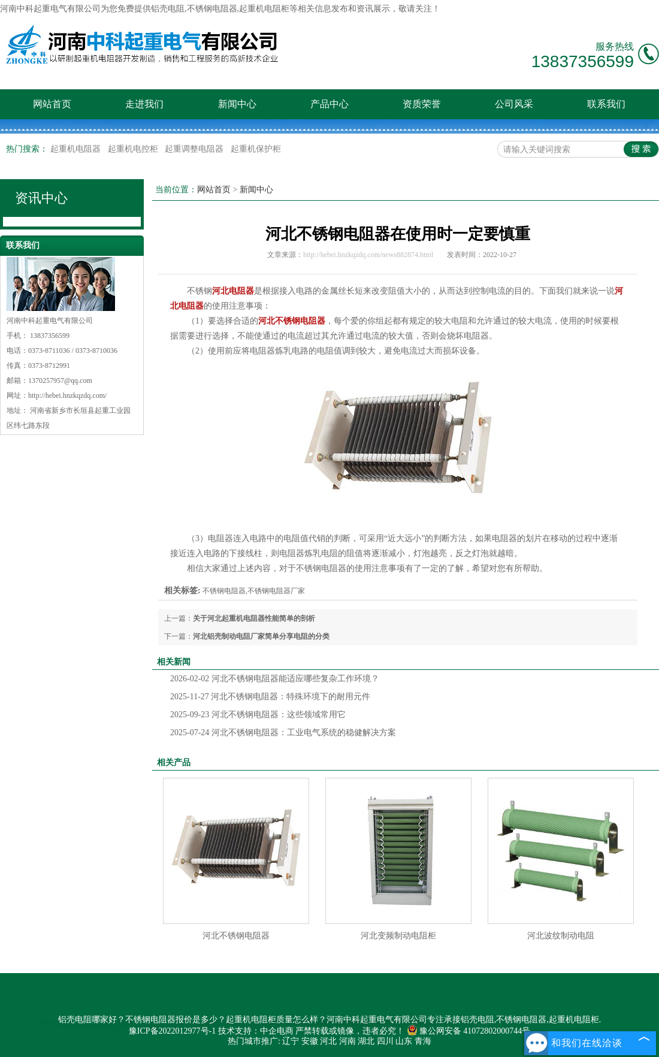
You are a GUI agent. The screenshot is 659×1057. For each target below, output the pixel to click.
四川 (385, 1041)
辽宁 (290, 1041)
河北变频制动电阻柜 (398, 935)
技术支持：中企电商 (256, 1030)
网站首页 (52, 104)
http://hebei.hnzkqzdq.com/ (67, 395)
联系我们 (606, 104)
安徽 (309, 1041)
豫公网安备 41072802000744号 (469, 1030)
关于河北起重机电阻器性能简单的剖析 (254, 618)
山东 (403, 1041)
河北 (328, 1041)
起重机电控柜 (134, 148)
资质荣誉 (422, 104)
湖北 (366, 1041)
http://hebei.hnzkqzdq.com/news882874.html (368, 254)
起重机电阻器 (76, 148)
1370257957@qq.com (60, 380)
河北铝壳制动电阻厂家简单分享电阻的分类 (261, 636)
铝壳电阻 (168, 8)
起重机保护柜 (256, 148)
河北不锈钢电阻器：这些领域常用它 (258, 714)
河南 (347, 1041)
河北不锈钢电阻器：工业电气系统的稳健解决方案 (283, 732)
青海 (423, 1041)
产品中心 (329, 104)
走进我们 (144, 104)
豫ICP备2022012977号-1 (172, 1030)
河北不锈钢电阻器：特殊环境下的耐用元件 (270, 696)
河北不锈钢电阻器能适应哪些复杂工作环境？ (274, 678)
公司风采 (514, 104)
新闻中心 (237, 104)
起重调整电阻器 (195, 148)
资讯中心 (41, 198)
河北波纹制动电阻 (560, 935)
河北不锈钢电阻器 (236, 935)
